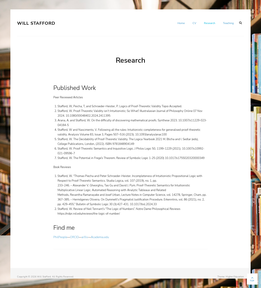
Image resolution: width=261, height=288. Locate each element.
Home (181, 23)
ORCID (74, 237)
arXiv (85, 237)
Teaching (228, 23)
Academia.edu (100, 237)
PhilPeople (60, 237)
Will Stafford (36, 23)
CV (194, 23)
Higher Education (235, 276)
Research (209, 23)
